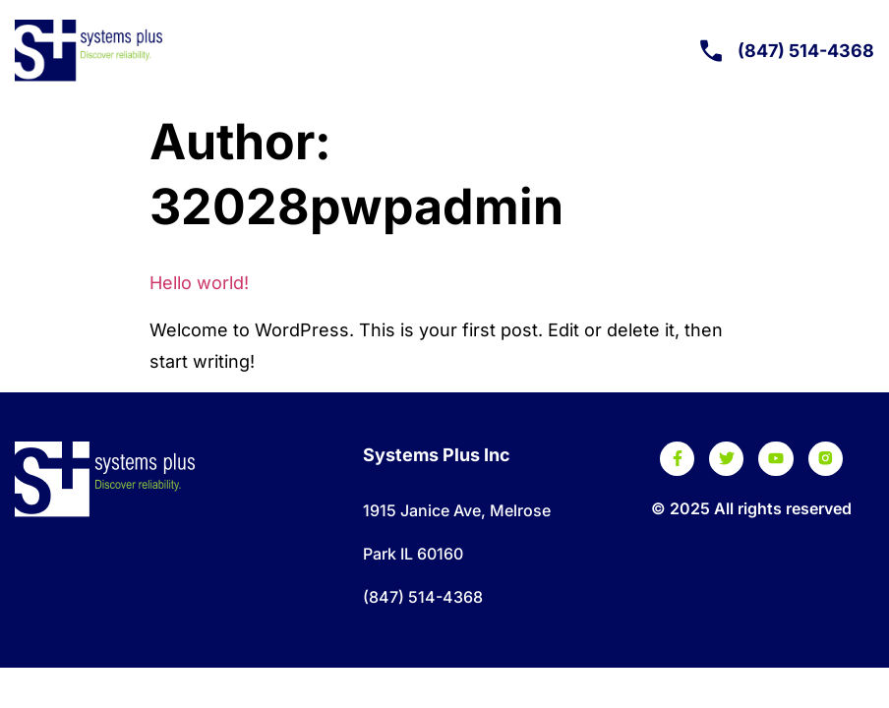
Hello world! (199, 282)
